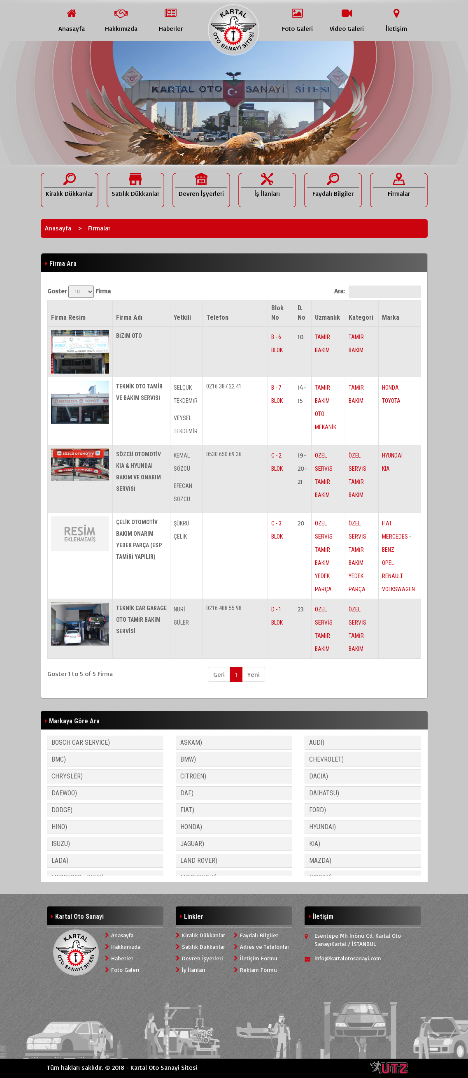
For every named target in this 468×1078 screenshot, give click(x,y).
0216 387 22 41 (224, 386)
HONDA (390, 387)
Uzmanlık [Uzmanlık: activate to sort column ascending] (327, 317)
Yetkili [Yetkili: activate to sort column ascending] (182, 317)
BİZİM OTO (129, 335)
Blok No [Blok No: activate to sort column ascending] (277, 312)
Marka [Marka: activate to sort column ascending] (390, 317)
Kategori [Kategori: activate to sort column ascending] (361, 317)
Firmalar (99, 228)
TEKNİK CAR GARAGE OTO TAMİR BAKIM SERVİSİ (141, 619)
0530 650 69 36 (224, 454)
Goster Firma (79, 292)
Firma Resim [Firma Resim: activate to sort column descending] (68, 317)
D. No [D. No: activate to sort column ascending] (301, 312)
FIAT (387, 523)
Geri (219, 674)
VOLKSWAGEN (398, 589)
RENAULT (392, 576)
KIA (386, 468)
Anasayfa (58, 228)
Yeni (253, 674)
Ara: (377, 292)
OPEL (388, 563)
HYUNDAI (392, 455)
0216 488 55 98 (224, 608)
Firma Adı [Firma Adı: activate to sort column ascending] (129, 317)
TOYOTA (391, 400)
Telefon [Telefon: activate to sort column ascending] (217, 317)
